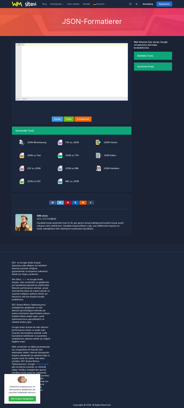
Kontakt (86, 4)
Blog (44, 4)
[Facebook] (52, 203)
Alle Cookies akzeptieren (22, 399)
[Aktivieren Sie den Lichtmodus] (136, 4)
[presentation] (72, 108)
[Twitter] (60, 203)
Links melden (73, 4)
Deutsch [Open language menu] (98, 4)
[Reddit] (83, 203)
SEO (24, 279)
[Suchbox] (130, 4)
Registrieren (164, 4)
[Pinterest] (67, 203)
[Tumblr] (90, 203)
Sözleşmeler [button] (56, 4)
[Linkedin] (75, 203)
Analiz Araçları (42, 364)
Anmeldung (148, 4)
